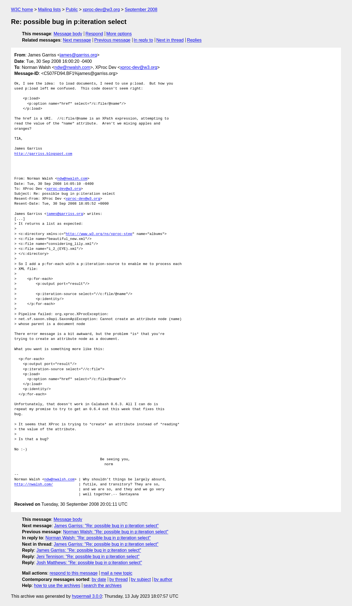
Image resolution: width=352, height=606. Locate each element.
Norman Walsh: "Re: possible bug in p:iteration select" (115, 531)
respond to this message (73, 573)
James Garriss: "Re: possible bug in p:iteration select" (106, 525)
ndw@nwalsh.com (72, 67)
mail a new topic (117, 573)
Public (72, 9)
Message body (68, 33)
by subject (141, 579)
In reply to (143, 40)
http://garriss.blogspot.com (43, 154)
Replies (194, 40)
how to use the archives (57, 585)
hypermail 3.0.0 (87, 596)
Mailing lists (49, 9)
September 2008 (141, 9)
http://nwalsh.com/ (33, 484)
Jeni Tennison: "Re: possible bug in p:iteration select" (87, 556)
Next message (77, 40)
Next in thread (170, 40)
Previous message (112, 40)
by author (163, 579)
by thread (118, 579)
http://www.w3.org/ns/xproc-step (99, 234)
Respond (94, 33)
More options (119, 33)
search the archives (103, 585)
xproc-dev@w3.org (101, 9)
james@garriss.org (78, 55)
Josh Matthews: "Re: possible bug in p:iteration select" (89, 562)
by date (99, 579)
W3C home (22, 9)
